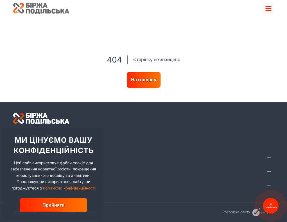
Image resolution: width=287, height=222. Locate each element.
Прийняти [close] (53, 205)
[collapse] (269, 157)
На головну (143, 79)
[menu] (268, 8)
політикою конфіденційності (69, 188)
